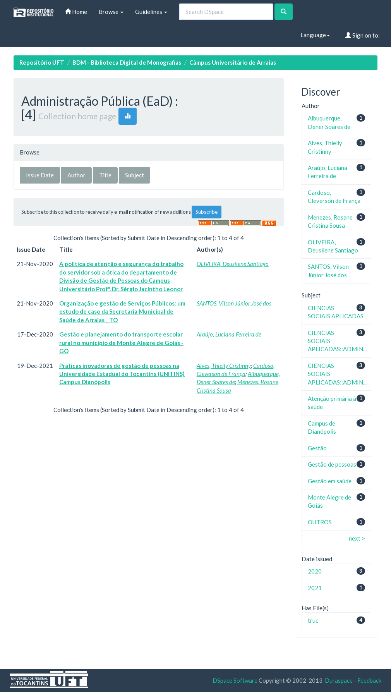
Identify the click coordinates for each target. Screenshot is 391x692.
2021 (315, 587)
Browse (111, 11)
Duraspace (339, 680)
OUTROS (320, 522)
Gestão (317, 448)
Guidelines (151, 11)
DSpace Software (235, 680)
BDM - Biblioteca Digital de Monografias (126, 62)
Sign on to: (362, 35)
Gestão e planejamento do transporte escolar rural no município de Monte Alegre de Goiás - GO (121, 342)
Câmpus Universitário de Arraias (232, 62)
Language (315, 34)
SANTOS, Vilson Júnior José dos (234, 303)
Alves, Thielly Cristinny (224, 365)
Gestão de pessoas (332, 464)
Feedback (369, 680)
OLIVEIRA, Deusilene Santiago (233, 263)
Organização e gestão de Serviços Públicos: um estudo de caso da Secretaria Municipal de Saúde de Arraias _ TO (122, 311)
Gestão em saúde (330, 480)
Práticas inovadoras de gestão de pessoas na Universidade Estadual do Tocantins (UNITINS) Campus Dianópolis (122, 374)
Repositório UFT (41, 62)
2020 (315, 571)
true (313, 620)
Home (76, 11)
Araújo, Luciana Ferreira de (229, 334)
